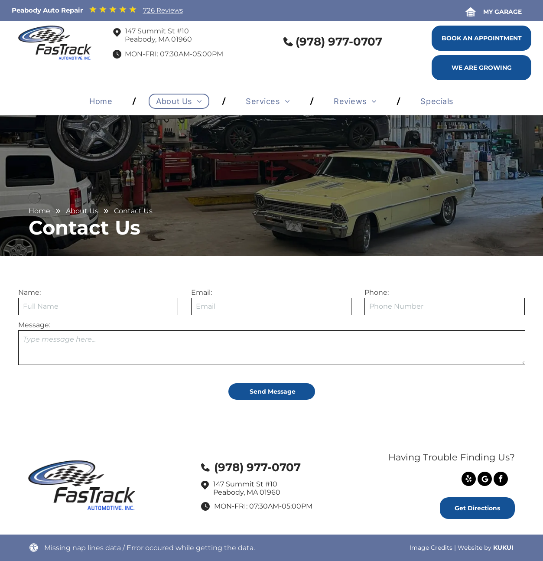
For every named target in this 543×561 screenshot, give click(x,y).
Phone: (376, 292)
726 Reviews (163, 10)
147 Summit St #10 (157, 31)
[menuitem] (102, 101)
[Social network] (485, 480)
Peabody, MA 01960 (158, 39)
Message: (34, 325)
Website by (474, 547)
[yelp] (469, 480)
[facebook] (501, 480)
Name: (29, 292)
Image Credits (431, 547)
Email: (201, 292)
